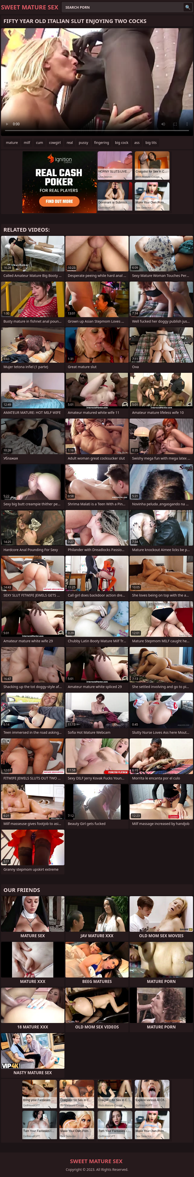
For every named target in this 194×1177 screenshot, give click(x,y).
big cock (121, 142)
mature (12, 142)
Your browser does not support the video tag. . (97, 82)
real (70, 142)
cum (39, 142)
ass (136, 142)
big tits (151, 142)
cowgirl (55, 142)
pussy (83, 142)
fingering (101, 142)
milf (27, 142)
